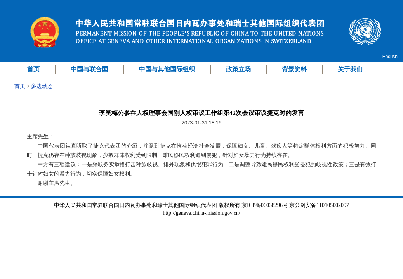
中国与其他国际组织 (167, 69)
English (390, 56)
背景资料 (294, 69)
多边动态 (42, 86)
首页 (33, 69)
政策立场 (238, 69)
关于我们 (350, 69)
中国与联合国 (89, 69)
